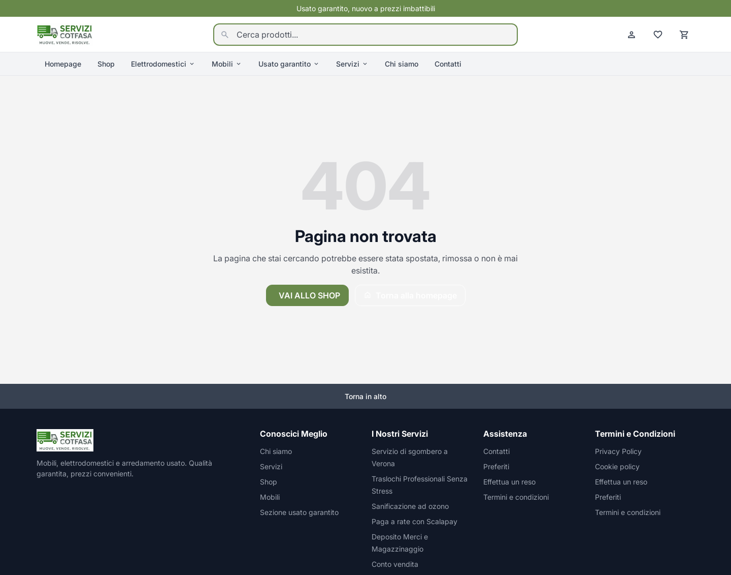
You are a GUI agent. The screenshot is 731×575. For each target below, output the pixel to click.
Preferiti (496, 466)
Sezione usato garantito (299, 512)
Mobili (227, 63)
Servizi (352, 63)
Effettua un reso (509, 481)
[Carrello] (684, 34)
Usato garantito (289, 63)
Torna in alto (365, 396)
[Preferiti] (658, 34)
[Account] (631, 34)
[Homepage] (65, 33)
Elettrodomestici (163, 63)
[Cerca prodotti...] (365, 34)
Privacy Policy (618, 451)
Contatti (448, 63)
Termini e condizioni (516, 497)
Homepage (63, 63)
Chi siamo (401, 63)
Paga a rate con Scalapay (414, 521)
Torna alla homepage (410, 295)
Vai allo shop (309, 295)
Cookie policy (617, 466)
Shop (106, 63)
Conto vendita (395, 564)
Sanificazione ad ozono (410, 506)
